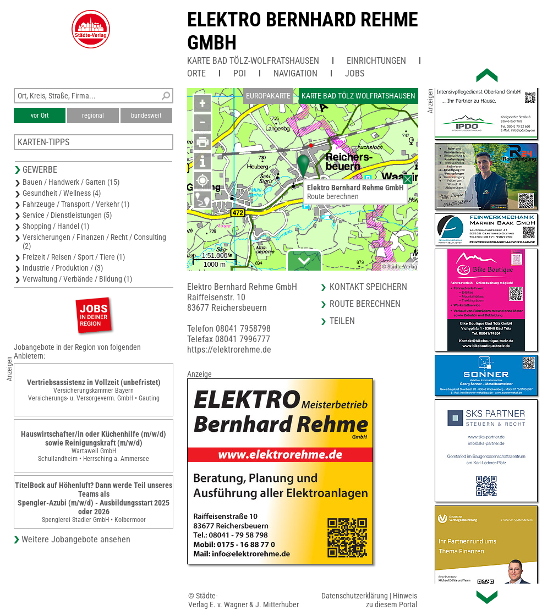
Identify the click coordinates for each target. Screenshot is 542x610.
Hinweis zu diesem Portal (391, 600)
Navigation (295, 73)
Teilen (342, 321)
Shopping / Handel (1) (56, 226)
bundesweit (146, 115)
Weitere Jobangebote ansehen (75, 539)
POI (239, 73)
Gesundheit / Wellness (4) (62, 193)
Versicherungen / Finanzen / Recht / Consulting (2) (94, 241)
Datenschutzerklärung (354, 595)
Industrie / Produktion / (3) (63, 267)
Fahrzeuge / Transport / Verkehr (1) (76, 204)
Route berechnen (333, 196)
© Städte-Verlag (399, 266)
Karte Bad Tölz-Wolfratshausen (253, 61)
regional (93, 115)
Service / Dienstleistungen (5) (67, 215)
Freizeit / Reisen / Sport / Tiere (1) (74, 256)
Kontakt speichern (368, 287)
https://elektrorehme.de (229, 349)
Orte (196, 73)
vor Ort (40, 115)
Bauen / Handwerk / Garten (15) (71, 182)
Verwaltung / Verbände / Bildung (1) (77, 278)
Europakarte (268, 95)
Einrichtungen (376, 61)
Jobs (354, 73)
